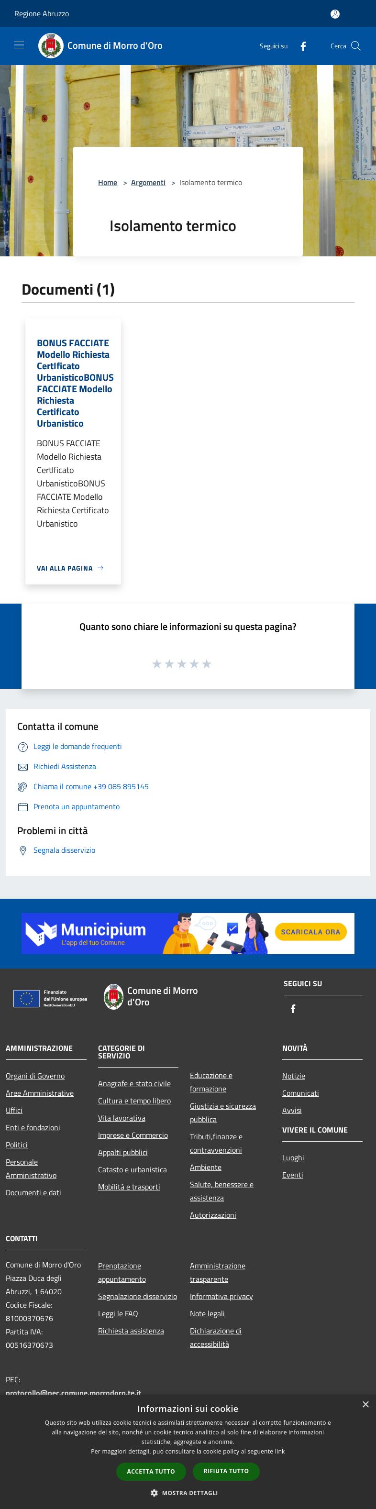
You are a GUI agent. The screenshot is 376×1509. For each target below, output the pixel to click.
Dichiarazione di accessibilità (216, 1337)
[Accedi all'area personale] (335, 14)
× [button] (365, 1405)
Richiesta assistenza (131, 1330)
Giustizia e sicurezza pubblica (223, 1112)
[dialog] (188, 1452)
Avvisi (292, 1110)
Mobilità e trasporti (129, 1186)
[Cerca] (356, 46)
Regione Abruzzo (41, 13)
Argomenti (148, 182)
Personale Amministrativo (31, 1168)
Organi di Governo (35, 1075)
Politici (17, 1144)
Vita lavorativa (121, 1117)
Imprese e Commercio (133, 1135)
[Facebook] (299, 45)
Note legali (207, 1313)
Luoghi (293, 1157)
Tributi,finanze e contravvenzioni (216, 1143)
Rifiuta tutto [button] (226, 1471)
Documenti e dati (33, 1192)
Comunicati (300, 1093)
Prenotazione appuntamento (122, 1272)
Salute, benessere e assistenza (222, 1191)
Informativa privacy (221, 1296)
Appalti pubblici (123, 1152)
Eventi (292, 1174)
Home (107, 182)
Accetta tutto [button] (151, 1471)
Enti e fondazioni (33, 1127)
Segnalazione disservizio (137, 1296)
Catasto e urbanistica (132, 1169)
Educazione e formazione (211, 1081)
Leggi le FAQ (118, 1313)
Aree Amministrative (40, 1093)
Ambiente (205, 1167)
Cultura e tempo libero (134, 1100)
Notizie (293, 1075)
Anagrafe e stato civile (134, 1083)
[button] (188, 1493)
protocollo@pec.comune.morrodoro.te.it (73, 1393)
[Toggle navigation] (19, 45)
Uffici (14, 1110)
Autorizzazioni (213, 1215)
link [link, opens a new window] (280, 1451)
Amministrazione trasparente (217, 1272)
